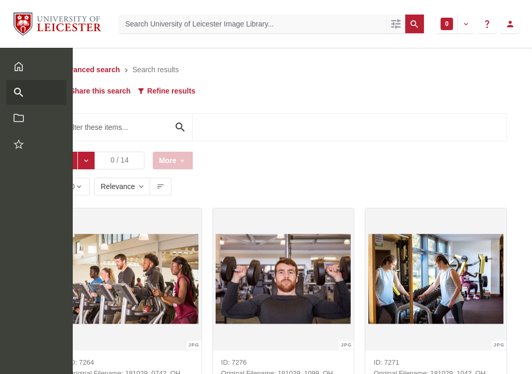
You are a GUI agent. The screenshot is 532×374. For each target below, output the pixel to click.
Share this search (98, 91)
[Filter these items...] (128, 127)
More (172, 160)
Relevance (120, 186)
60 (74, 188)
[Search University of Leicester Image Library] (252, 24)
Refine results (169, 91)
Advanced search (92, 69)
